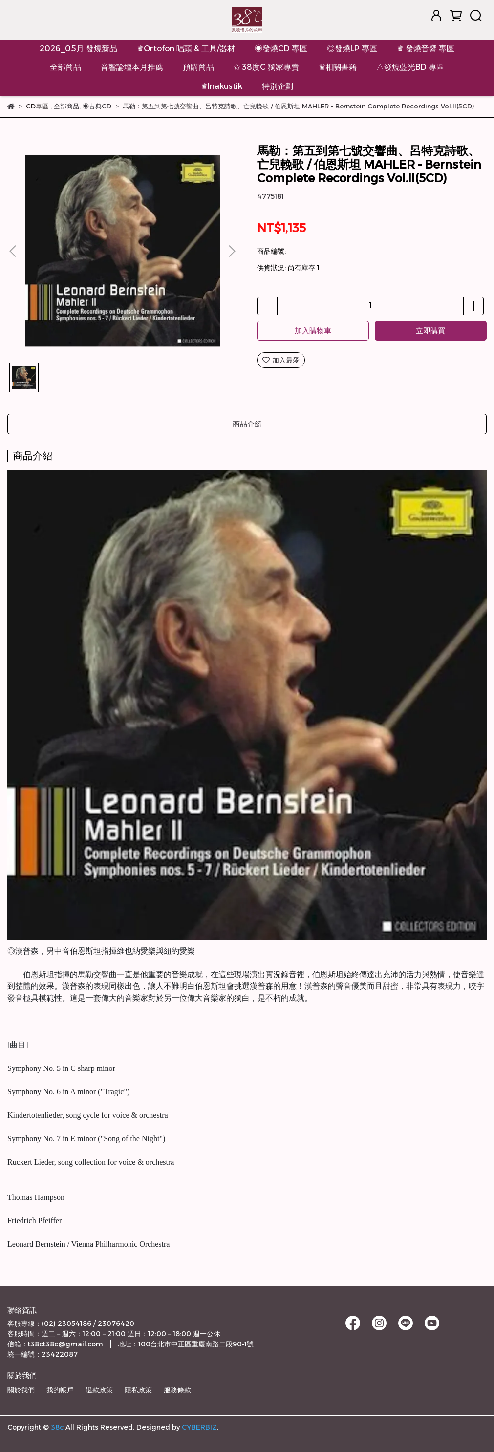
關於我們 (21, 1390)
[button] (231, 251)
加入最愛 (281, 360)
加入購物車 (313, 330)
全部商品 (65, 67)
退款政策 (99, 1390)
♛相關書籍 (338, 67)
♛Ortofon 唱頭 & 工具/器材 (186, 48)
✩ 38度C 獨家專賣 (266, 67)
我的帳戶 (60, 1390)
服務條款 (177, 1390)
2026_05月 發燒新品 (78, 48)
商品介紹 (247, 423)
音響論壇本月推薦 (132, 67)
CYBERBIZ (199, 1427)
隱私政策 (138, 1390)
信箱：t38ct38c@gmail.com (55, 1344)
